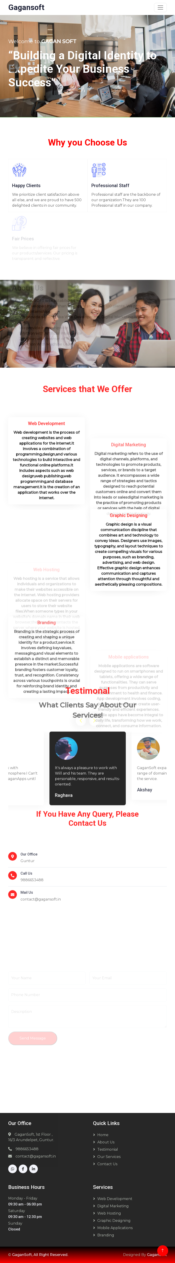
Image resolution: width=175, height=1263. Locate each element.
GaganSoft (157, 1255)
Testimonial (107, 1149)
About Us (105, 1142)
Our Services (109, 1157)
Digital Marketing (113, 1206)
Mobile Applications (115, 1228)
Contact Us (107, 1164)
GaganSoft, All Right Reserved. (40, 1255)
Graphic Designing (114, 1220)
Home (102, 1135)
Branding (105, 1235)
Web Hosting (109, 1213)
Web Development (114, 1199)
